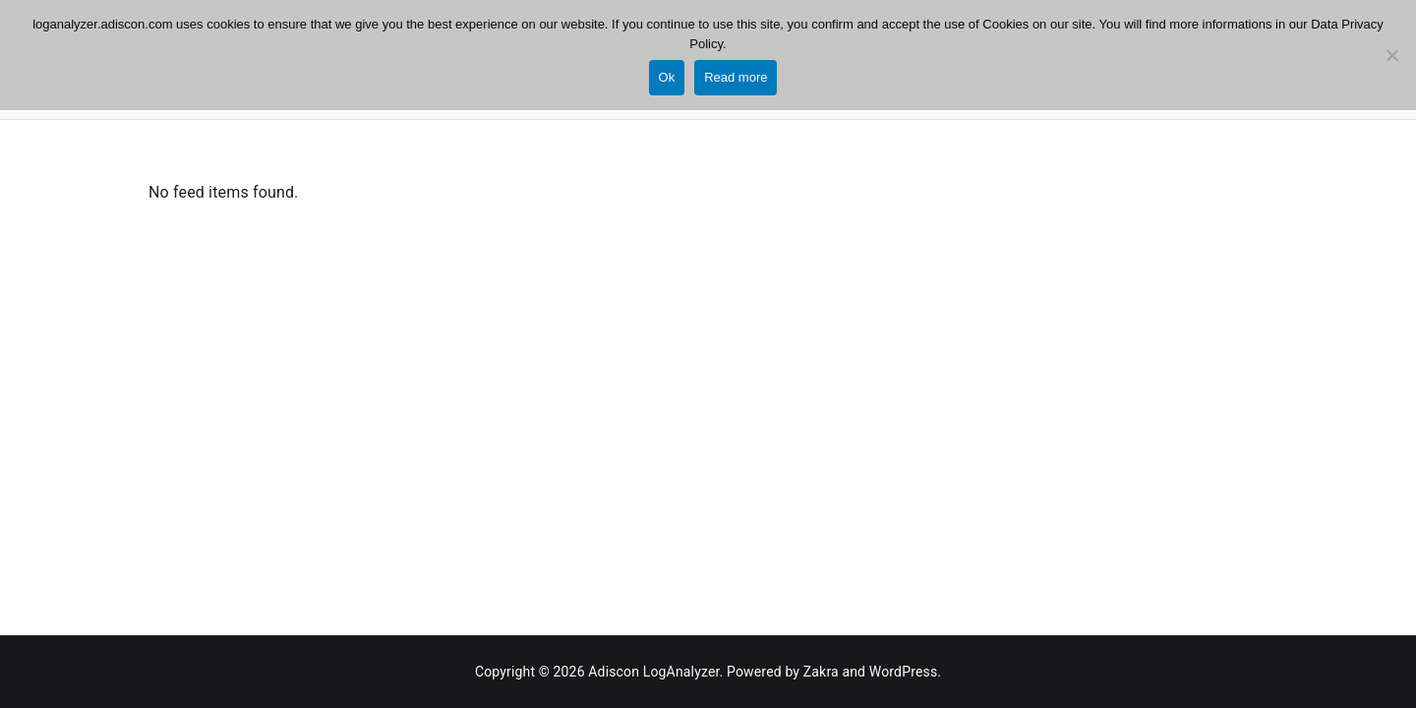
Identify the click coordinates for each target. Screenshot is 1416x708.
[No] (1391, 55)
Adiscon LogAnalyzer (653, 671)
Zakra (821, 671)
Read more (735, 77)
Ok (667, 77)
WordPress (903, 671)
